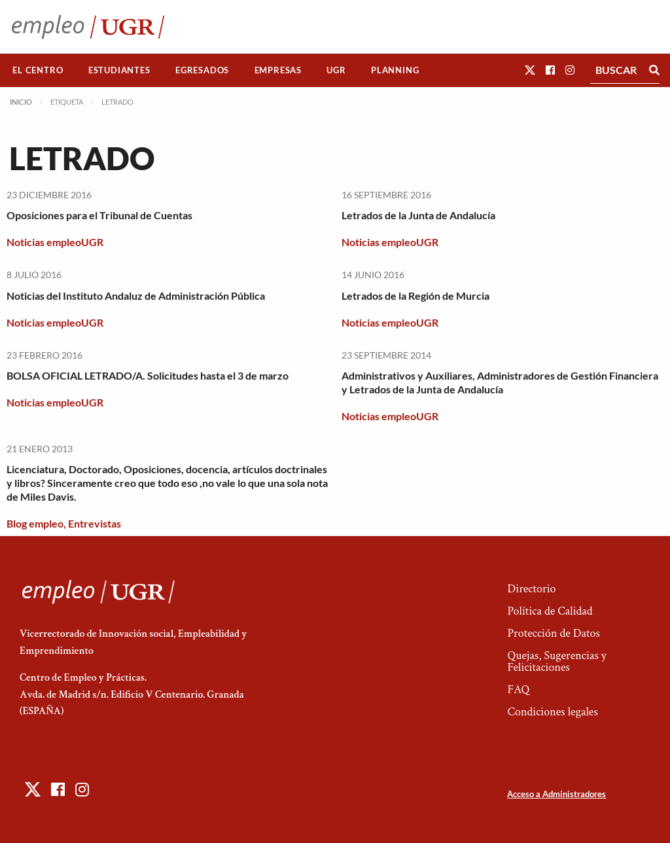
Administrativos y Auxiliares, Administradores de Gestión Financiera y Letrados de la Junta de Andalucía (500, 382)
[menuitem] (38, 70)
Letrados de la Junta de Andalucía (418, 215)
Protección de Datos (553, 633)
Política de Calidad (549, 611)
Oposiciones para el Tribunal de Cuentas (99, 215)
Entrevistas (94, 523)
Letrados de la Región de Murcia (415, 295)
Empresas (278, 70)
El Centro (37, 70)
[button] (530, 69)
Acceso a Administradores (556, 794)
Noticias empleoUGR (55, 242)
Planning (395, 70)
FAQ (518, 689)
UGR (335, 70)
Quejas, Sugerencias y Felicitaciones (556, 661)
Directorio (531, 588)
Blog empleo (35, 523)
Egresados (202, 70)
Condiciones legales (552, 711)
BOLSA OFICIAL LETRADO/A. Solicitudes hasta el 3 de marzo (148, 375)
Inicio (21, 102)
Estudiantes (119, 70)
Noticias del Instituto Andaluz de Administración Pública (136, 295)
